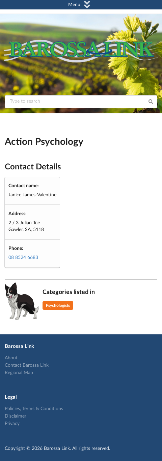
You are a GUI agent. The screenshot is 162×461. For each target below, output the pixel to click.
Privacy (12, 423)
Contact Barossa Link (27, 365)
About (11, 358)
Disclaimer (15, 416)
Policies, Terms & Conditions (34, 408)
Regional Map (19, 372)
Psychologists (58, 305)
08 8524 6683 (23, 257)
